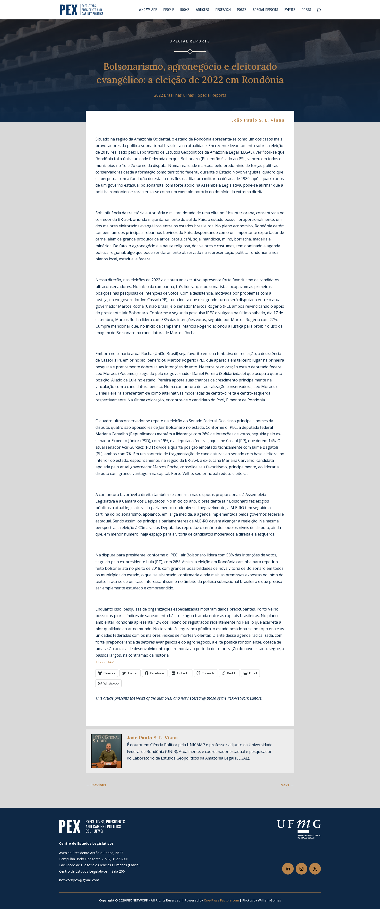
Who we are (148, 10)
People (168, 10)
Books (185, 10)
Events (290, 10)
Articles (202, 10)
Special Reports (265, 10)
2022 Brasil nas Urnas (174, 95)
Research (223, 10)
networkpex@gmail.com (79, 879)
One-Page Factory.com (221, 900)
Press (306, 10)
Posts (241, 10)
